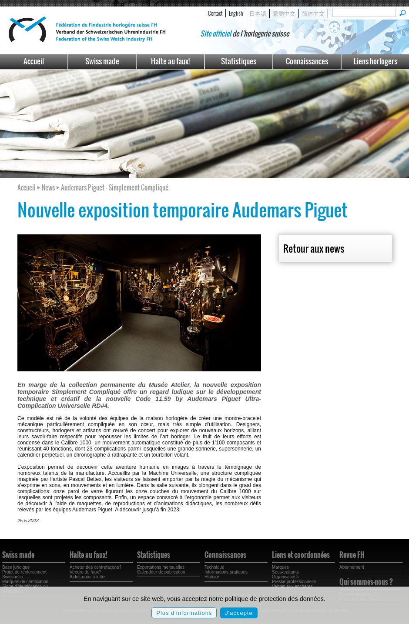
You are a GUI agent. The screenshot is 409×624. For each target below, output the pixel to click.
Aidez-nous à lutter (88, 576)
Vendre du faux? (85, 572)
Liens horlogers (375, 61)
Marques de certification (25, 581)
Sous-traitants (285, 572)
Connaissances (307, 61)
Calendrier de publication (161, 572)
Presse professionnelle (294, 581)
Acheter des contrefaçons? (95, 567)
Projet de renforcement (24, 572)
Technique (214, 567)
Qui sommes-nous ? (366, 582)
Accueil (33, 61)
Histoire (211, 576)
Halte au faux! (170, 61)
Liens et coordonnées (301, 555)
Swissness (12, 576)
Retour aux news (313, 248)
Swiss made (102, 61)
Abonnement (351, 567)
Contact (215, 13)
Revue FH (351, 555)
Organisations (285, 576)
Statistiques (238, 61)
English (236, 13)
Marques (280, 567)
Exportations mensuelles (160, 567)
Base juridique (16, 567)
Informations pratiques (226, 572)
